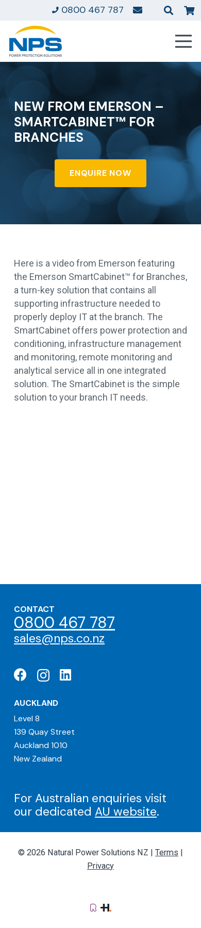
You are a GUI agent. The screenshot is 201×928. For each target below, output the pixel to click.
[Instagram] (43, 675)
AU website (126, 811)
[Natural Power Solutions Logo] (35, 41)
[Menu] (183, 41)
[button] (168, 10)
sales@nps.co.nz (59, 638)
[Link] (137, 10)
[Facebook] (20, 674)
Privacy (100, 866)
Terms (166, 852)
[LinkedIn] (65, 674)
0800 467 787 (64, 622)
